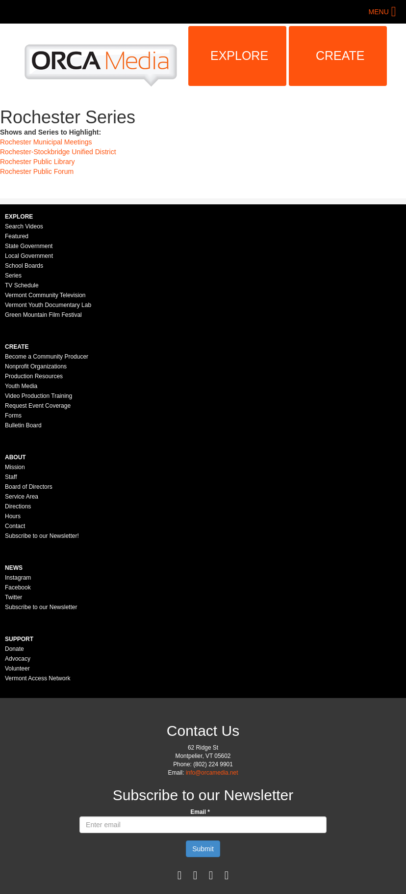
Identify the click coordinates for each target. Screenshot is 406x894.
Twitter (13, 597)
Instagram (18, 577)
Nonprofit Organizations (36, 366)
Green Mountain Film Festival (43, 314)
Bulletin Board (23, 425)
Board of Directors (28, 486)
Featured (16, 236)
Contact (15, 526)
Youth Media (21, 386)
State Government (28, 246)
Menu (379, 12)
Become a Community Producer (46, 356)
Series (13, 275)
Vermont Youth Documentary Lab (48, 305)
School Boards (24, 265)
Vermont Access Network (37, 678)
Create (340, 55)
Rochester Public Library (37, 162)
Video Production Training (38, 395)
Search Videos (24, 226)
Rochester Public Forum (37, 171)
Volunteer (17, 668)
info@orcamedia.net (212, 772)
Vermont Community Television (45, 295)
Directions (18, 506)
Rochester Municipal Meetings (46, 142)
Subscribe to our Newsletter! (42, 535)
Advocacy (17, 658)
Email (200, 812)
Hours (13, 516)
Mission (15, 467)
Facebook (18, 587)
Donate (14, 648)
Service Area (21, 496)
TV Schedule (22, 285)
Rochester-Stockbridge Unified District (58, 152)
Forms (13, 415)
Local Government (29, 255)
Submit (203, 849)
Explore (239, 55)
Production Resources (34, 376)
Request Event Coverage (38, 405)
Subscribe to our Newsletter (41, 607)
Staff (11, 477)
